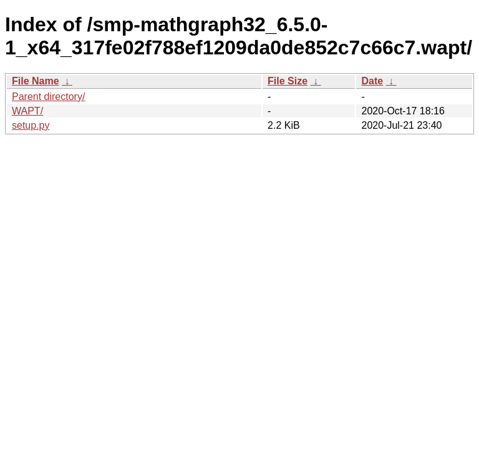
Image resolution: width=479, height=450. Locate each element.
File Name (35, 81)
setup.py (30, 125)
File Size (287, 81)
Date (372, 81)
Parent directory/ (48, 96)
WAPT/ (27, 111)
